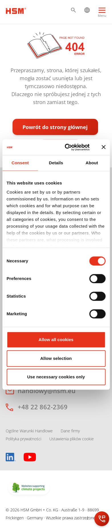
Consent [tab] (20, 162)
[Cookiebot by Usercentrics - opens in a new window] (66, 147)
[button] (73, 10)
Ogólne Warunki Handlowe (29, 430)
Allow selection (56, 358)
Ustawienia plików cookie (71, 438)
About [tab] (91, 162)
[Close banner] (103, 147)
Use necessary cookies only (56, 376)
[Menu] (102, 13)
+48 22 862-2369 (43, 407)
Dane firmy (70, 430)
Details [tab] (56, 162)
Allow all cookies (56, 339)
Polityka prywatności (23, 438)
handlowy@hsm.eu (47, 390)
